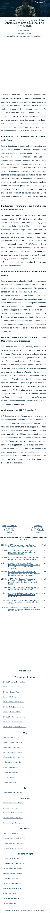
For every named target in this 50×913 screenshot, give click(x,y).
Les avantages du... (10, 903)
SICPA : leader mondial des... (13, 702)
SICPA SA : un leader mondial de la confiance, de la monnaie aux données (22, 546)
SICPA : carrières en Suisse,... (13, 687)
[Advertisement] (25, 64)
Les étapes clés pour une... (12, 883)
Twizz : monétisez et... (11, 737)
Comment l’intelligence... (11, 697)
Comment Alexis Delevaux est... (14, 843)
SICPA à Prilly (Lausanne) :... (13, 707)
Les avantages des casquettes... (14, 868)
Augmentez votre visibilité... (13, 888)
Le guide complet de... (11, 777)
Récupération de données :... (13, 757)
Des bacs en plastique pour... (13, 823)
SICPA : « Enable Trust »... (12, 692)
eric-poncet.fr (24, 30)
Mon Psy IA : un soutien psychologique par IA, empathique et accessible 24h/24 (23, 588)
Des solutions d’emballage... (13, 803)
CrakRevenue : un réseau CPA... (14, 863)
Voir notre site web (26, 910)
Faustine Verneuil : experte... (13, 873)
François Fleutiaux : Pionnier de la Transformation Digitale (9, 529)
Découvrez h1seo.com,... (12, 878)
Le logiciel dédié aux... (11, 808)
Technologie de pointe (24, 33)
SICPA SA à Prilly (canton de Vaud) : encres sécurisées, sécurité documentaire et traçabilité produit (24, 594)
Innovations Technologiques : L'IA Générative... (24, 36)
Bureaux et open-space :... (12, 747)
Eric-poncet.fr (15, 910)
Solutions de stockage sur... (13, 818)
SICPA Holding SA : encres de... (14, 727)
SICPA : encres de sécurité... (13, 722)
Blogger (42, 910)
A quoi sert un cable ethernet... (14, 752)
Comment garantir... (10, 782)
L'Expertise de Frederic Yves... (14, 838)
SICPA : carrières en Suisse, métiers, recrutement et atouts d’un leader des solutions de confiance (21, 552)
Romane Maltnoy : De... (11, 767)
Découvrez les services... (12, 898)
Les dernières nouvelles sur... (13, 848)
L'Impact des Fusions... (11, 772)
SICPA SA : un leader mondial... (14, 682)
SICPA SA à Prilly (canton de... (14, 717)
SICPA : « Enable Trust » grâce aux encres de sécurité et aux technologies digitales (23, 558)
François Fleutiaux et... (11, 833)
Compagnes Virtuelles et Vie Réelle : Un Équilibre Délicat (38, 529)
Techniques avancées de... (12, 762)
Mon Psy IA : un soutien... (12, 712)
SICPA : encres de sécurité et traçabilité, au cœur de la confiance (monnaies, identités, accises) (24, 601)
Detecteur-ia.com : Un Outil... (13, 792)
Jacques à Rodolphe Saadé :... (14, 813)
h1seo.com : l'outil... (10, 893)
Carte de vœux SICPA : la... (13, 858)
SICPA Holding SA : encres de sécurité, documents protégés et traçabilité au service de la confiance (24, 609)
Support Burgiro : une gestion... (14, 742)
